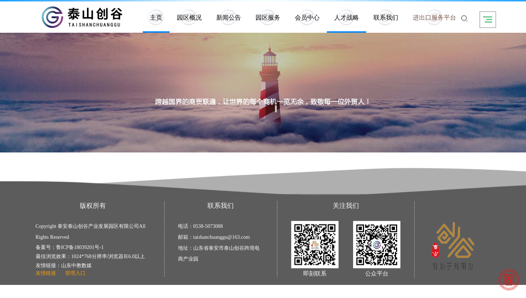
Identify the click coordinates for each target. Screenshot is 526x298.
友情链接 (46, 275)
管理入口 (75, 275)
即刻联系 (315, 276)
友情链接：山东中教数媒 (64, 267)
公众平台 (376, 276)
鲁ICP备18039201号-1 (80, 249)
